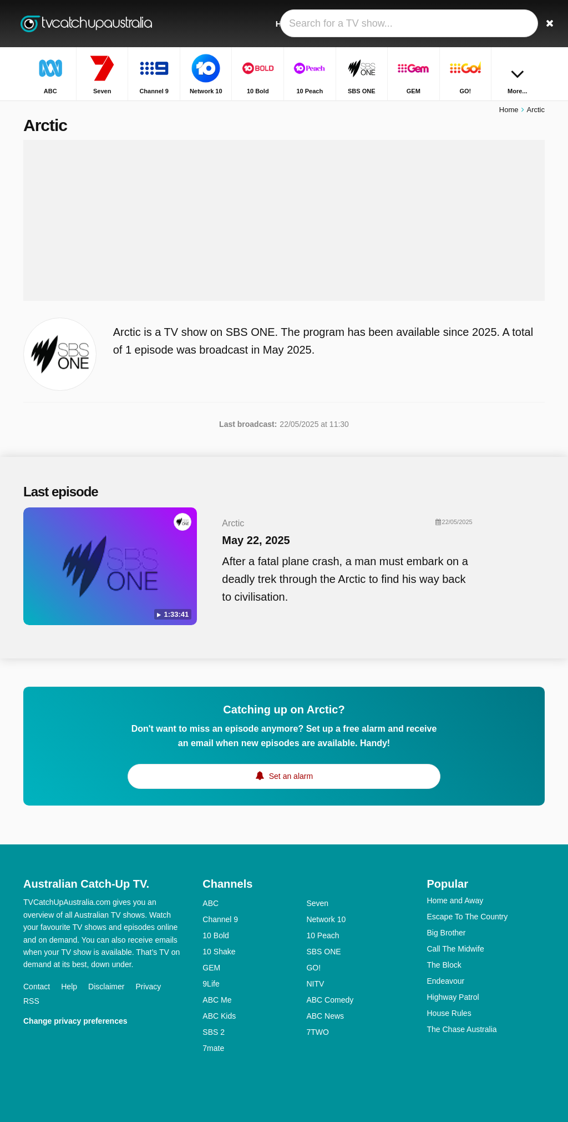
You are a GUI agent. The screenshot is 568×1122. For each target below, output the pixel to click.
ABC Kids (219, 1016)
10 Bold (215, 935)
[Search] (538, 23)
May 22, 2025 (256, 540)
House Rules (449, 1013)
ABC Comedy (329, 999)
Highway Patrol (453, 997)
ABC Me (216, 999)
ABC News (325, 1016)
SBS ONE (323, 951)
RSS (31, 1001)
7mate (213, 1048)
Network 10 (326, 919)
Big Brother (446, 932)
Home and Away (455, 900)
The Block (444, 964)
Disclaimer (106, 986)
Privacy (148, 986)
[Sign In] (512, 23)
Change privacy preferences (75, 1021)
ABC (210, 903)
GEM (211, 967)
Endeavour (445, 981)
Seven (317, 903)
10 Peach (322, 935)
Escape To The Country (467, 916)
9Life (210, 983)
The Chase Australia (461, 1029)
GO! (313, 967)
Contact (36, 986)
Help (69, 986)
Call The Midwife (455, 948)
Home (509, 109)
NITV (315, 983)
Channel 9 (220, 919)
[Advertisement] (284, 220)
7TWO (317, 1032)
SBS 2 (213, 1032)
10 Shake (218, 951)
